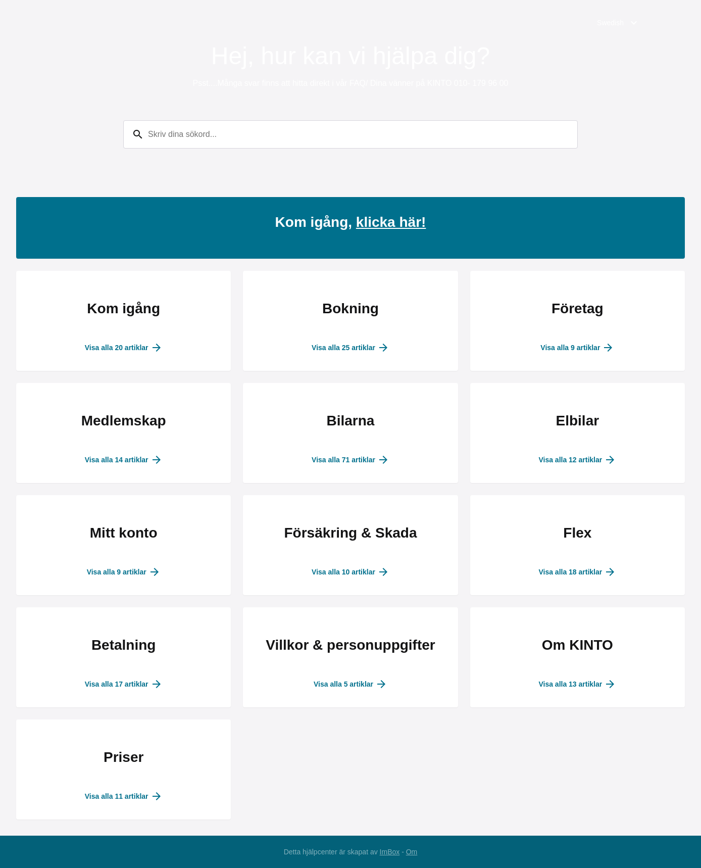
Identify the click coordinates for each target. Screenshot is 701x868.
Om (412, 852)
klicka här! (391, 222)
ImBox (390, 852)
